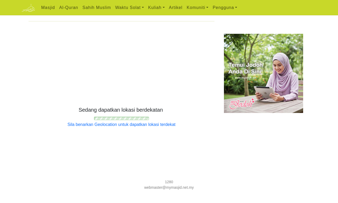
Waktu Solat (128, 7)
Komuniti (196, 7)
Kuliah (154, 7)
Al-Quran (68, 7)
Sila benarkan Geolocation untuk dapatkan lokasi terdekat (121, 124)
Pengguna (223, 7)
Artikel (175, 7)
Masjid (48, 7)
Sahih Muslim (96, 7)
